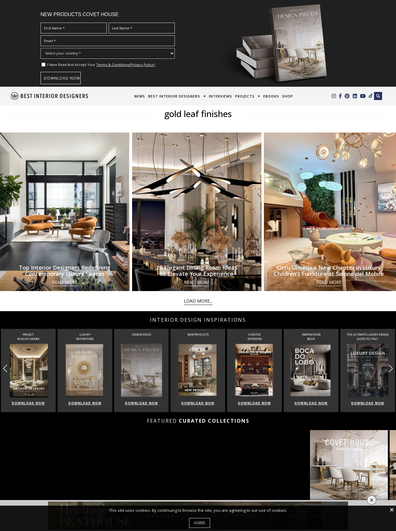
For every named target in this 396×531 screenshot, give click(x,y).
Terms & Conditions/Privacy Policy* (125, 64)
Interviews (220, 96)
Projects (245, 96)
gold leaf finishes (198, 114)
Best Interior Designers (174, 96)
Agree (199, 522)
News (139, 96)
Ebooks (271, 96)
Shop (287, 96)
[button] (390, 368)
